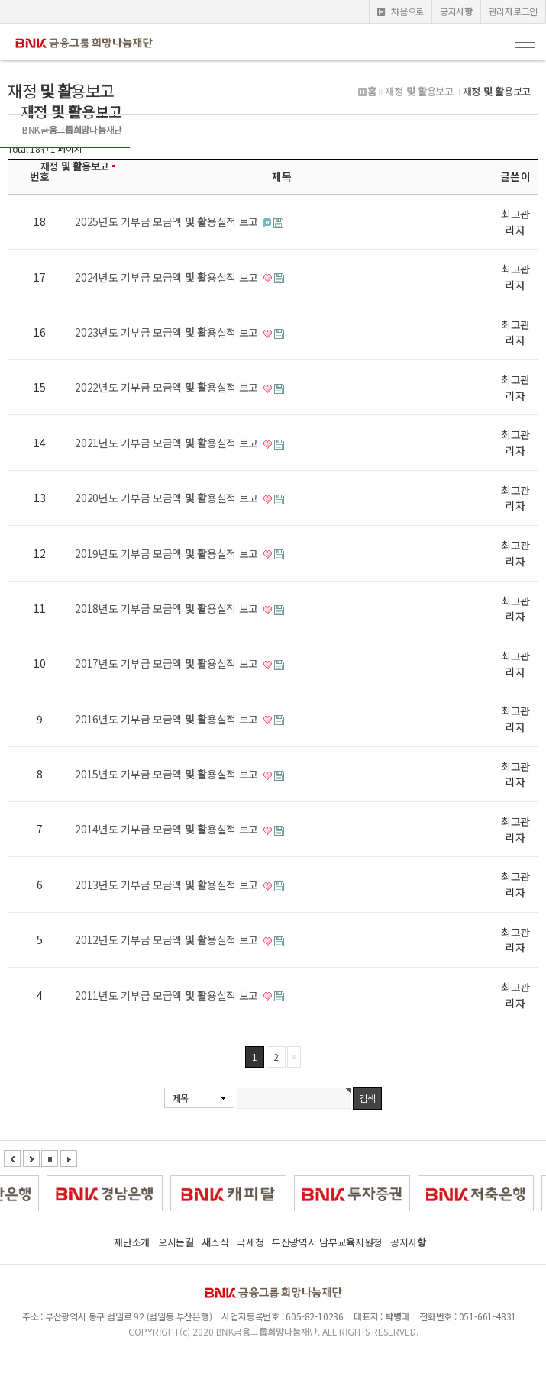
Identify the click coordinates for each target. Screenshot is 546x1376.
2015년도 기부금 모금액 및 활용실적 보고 (168, 773)
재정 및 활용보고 (74, 166)
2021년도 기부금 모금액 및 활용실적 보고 (168, 442)
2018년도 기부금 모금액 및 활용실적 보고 (168, 608)
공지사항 (456, 11)
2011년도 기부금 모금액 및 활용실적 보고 (168, 995)
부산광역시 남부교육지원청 (327, 1242)
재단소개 (132, 1242)
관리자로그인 (513, 11)
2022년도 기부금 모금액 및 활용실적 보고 (168, 387)
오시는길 (176, 1242)
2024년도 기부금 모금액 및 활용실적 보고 (168, 277)
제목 (181, 1097)
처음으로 (400, 11)
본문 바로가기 (0, 0)
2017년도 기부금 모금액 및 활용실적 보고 (168, 663)
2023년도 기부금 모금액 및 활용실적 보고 (168, 332)
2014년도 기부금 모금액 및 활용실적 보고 (168, 828)
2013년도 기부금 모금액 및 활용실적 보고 (168, 884)
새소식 (215, 1242)
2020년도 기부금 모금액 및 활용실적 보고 (168, 497)
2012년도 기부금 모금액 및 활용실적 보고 (168, 939)
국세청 (250, 1242)
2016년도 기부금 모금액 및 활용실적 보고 (168, 719)
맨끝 (294, 1057)
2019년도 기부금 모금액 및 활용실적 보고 (168, 553)
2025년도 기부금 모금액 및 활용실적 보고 (168, 221)
